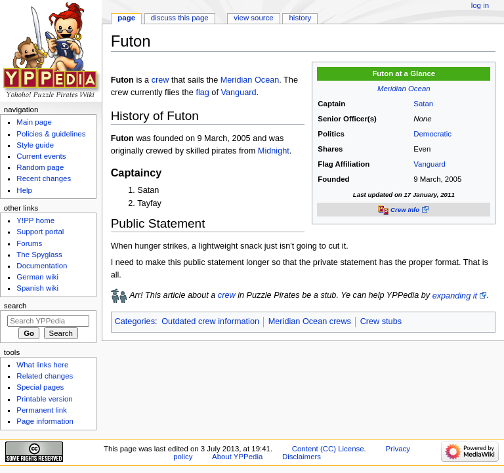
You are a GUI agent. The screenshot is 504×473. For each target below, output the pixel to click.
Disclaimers (301, 457)
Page (126, 18)
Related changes (44, 376)
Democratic (432, 134)
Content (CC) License (328, 449)
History (300, 18)
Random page (40, 167)
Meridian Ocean (403, 89)
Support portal (40, 232)
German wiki (37, 277)
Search (15, 306)
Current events (41, 156)
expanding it (454, 295)
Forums (29, 243)
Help (24, 190)
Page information (45, 421)
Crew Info (404, 209)
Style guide (35, 145)
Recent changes (43, 178)
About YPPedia (237, 457)
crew (160, 80)
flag (202, 92)
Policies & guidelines (50, 134)
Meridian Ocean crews (309, 321)
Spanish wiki (37, 288)
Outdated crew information (210, 321)
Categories (135, 321)
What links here (42, 365)
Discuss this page (180, 18)
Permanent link (41, 410)
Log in (480, 5)
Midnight (273, 150)
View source (253, 18)
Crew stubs (381, 321)
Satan (423, 104)
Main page (34, 122)
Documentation (41, 266)
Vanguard (429, 164)
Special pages (40, 387)
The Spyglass (39, 254)
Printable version (44, 399)
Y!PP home (35, 220)
